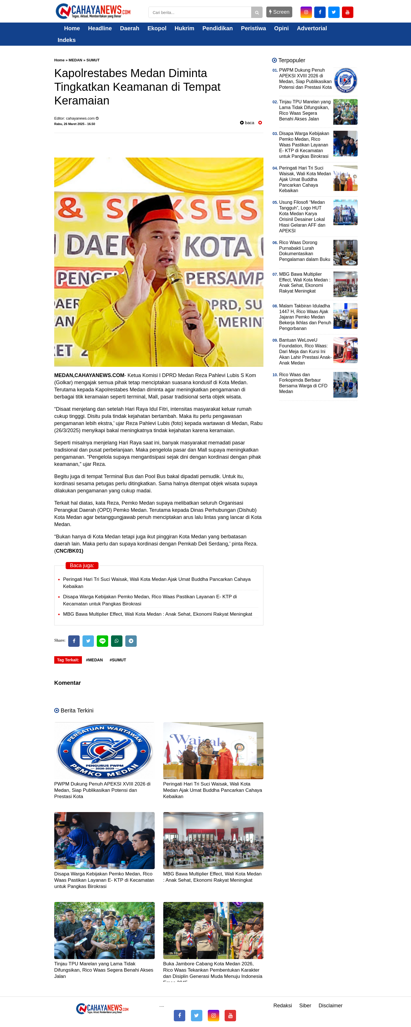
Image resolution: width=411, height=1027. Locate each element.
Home (69, 28)
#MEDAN (94, 660)
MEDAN (75, 60)
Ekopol (157, 28)
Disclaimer (330, 1005)
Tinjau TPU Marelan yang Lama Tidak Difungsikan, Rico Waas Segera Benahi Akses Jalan (103, 970)
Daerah (129, 28)
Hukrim (184, 28)
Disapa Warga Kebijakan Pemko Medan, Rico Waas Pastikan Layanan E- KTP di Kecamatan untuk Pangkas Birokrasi (104, 880)
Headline (100, 28)
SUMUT (93, 60)
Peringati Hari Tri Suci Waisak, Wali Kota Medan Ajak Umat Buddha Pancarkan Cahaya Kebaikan (212, 790)
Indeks (67, 40)
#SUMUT (118, 660)
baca (247, 122)
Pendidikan (217, 28)
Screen (279, 12)
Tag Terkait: (68, 660)
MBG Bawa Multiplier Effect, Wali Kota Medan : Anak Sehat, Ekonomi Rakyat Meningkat (157, 614)
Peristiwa (253, 28)
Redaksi (282, 1005)
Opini (281, 28)
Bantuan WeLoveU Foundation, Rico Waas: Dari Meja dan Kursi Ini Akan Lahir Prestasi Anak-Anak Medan (305, 351)
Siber (305, 1005)
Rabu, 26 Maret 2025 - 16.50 (74, 124)
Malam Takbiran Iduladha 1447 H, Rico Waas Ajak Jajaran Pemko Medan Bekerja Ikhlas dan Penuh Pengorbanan (305, 317)
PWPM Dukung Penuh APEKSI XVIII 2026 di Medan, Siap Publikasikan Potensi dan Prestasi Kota (102, 790)
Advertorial (312, 28)
